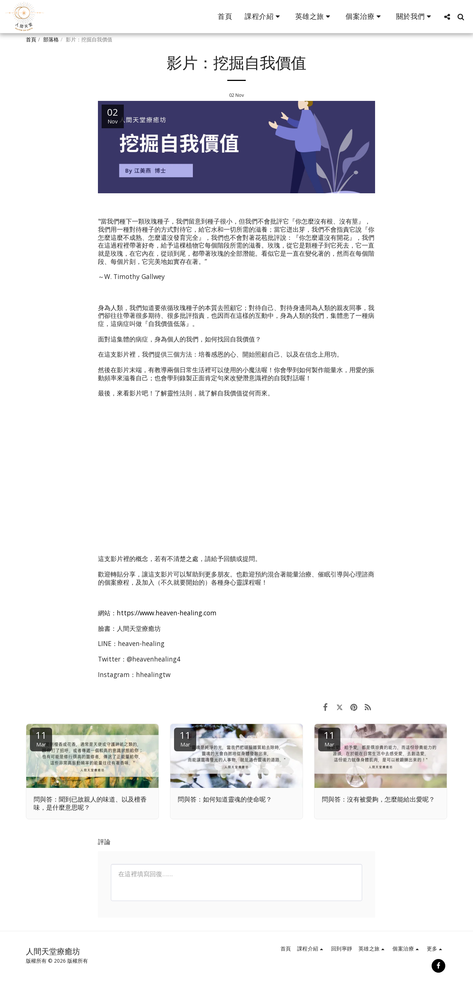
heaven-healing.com (186, 612)
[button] (264, 16)
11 (41, 738)
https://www (135, 612)
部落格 (51, 39)
